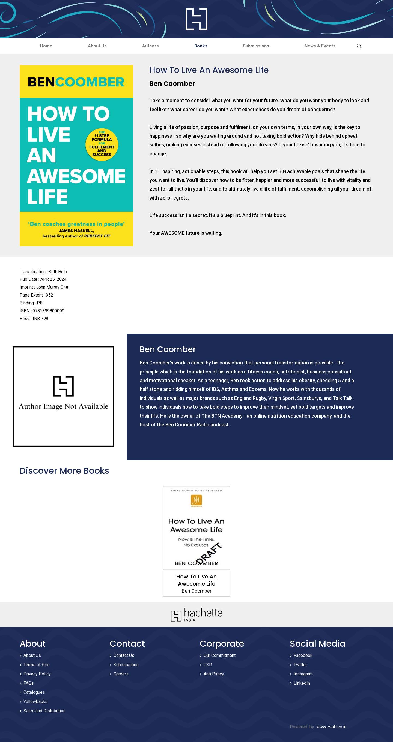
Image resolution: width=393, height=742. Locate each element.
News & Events (320, 46)
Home (46, 46)
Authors (150, 46)
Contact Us (124, 655)
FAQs (28, 683)
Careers (121, 674)
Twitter (300, 664)
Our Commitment (220, 655)
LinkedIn (302, 683)
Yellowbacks (35, 701)
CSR (208, 664)
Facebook (303, 655)
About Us (97, 46)
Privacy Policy (37, 674)
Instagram (303, 674)
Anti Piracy (214, 674)
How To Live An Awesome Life (196, 580)
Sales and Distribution (44, 710)
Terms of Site (36, 664)
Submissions (256, 46)
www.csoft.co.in (331, 726)
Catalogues (34, 692)
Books (200, 46)
